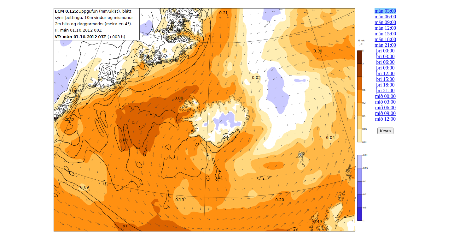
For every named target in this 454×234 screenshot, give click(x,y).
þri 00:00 (385, 50)
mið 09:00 (385, 113)
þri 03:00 (385, 56)
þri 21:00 (385, 90)
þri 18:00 (385, 84)
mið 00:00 (385, 96)
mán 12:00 (385, 28)
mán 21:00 (385, 45)
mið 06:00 (385, 107)
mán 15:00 (385, 33)
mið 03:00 (385, 102)
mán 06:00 (385, 16)
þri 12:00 (385, 73)
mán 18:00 (385, 39)
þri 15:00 (385, 79)
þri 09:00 (385, 67)
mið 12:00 (385, 119)
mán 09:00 (385, 22)
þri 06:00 (385, 62)
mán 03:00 (385, 11)
